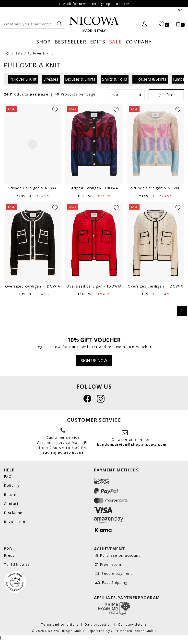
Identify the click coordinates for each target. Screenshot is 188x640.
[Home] (8, 53)
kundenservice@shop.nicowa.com (132, 444)
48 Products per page (75, 94)
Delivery (11, 485)
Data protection (99, 624)
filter (166, 94)
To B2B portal (17, 564)
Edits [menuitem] (97, 41)
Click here (121, 4)
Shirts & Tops (114, 79)
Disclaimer (14, 512)
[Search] (29, 24)
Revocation (14, 521)
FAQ (8, 476)
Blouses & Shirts (80, 79)
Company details (132, 624)
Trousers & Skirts (150, 79)
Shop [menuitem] (43, 41)
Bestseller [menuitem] (70, 41)
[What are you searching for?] (59, 24)
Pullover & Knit (22, 79)
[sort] (126, 94)
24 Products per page (26, 94)
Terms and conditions (60, 624)
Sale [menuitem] (115, 41)
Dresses (50, 79)
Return (10, 494)
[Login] (144, 24)
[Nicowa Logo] (94, 24)
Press (9, 555)
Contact (11, 503)
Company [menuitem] (139, 41)
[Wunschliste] (55, 110)
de (180, 10)
